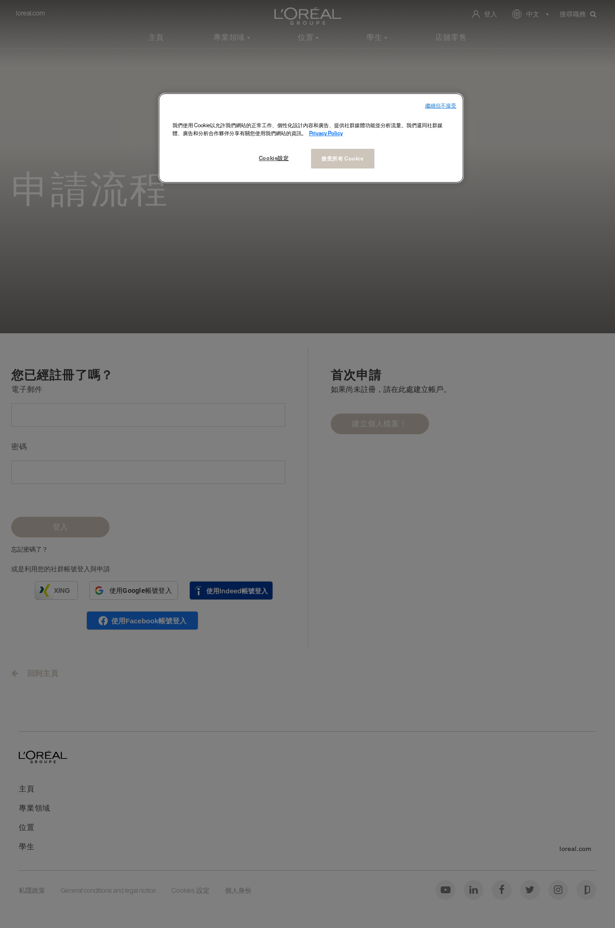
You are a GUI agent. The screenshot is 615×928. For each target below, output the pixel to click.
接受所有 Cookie (342, 158)
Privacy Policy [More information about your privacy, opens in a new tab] (326, 133)
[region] (311, 138)
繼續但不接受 (441, 105)
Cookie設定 (274, 158)
